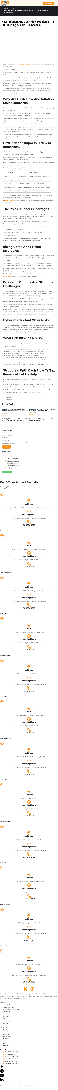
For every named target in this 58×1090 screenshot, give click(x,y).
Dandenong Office (5, 487)
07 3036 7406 (29, 941)
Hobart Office (4, 697)
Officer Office (4, 946)
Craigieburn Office (5, 573)
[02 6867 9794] (29, 896)
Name (4, 435)
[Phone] (14, 440)
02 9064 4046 (29, 858)
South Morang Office (6, 739)
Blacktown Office (5, 822)
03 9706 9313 (29, 526)
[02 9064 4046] (29, 855)
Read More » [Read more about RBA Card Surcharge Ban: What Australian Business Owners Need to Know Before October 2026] (4, 415)
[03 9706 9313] (29, 523)
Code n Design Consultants (33, 1086)
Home (6, 8)
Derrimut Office (4, 531)
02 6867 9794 (29, 899)
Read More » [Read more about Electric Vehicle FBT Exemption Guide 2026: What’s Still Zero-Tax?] (31, 424)
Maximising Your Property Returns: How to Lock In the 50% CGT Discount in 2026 (42, 409)
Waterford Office (5, 905)
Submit (6, 447)
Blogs (12, 8)
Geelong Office (4, 614)
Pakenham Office (5, 656)
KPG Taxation (14, 1086)
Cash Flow (10, 399)
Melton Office (4, 780)
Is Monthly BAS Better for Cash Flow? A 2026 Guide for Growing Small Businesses (14, 419)
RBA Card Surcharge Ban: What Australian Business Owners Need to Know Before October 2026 (15, 410)
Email (4, 438)
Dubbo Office (4, 863)
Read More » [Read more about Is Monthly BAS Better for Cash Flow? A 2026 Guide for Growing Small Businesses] (4, 424)
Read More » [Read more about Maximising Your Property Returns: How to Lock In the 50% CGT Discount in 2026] (31, 414)
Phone (4, 440)
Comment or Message (8, 444)
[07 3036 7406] (29, 938)
